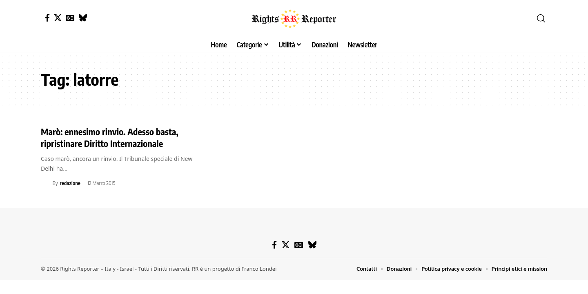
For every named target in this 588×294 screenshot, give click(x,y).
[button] (541, 18)
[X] (58, 18)
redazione (70, 183)
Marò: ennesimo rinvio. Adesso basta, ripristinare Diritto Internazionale (109, 137)
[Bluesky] (82, 18)
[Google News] (70, 18)
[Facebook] (47, 18)
